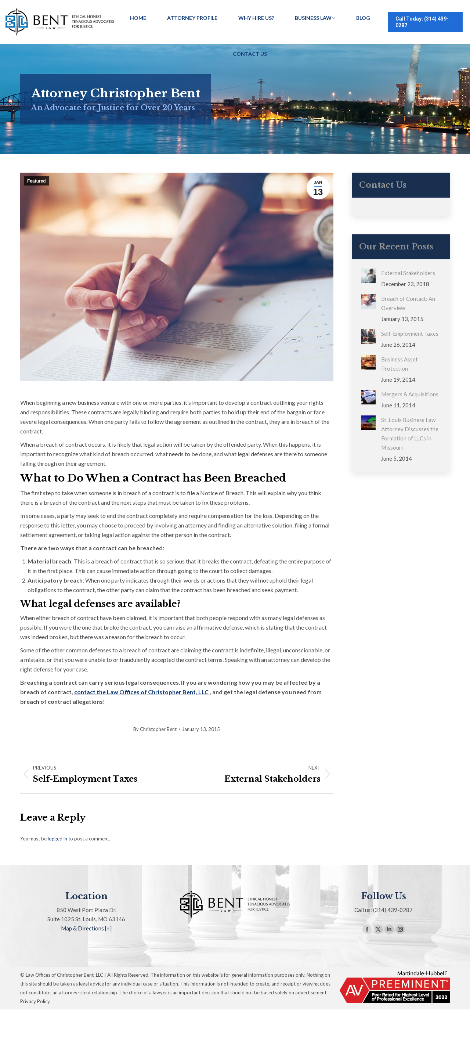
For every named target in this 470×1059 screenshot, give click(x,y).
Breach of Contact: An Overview (408, 303)
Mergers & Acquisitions (409, 394)
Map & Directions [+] (86, 928)
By (155, 729)
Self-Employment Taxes (409, 333)
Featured (36, 181)
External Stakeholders (408, 273)
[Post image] (368, 276)
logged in (57, 839)
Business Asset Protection (399, 364)
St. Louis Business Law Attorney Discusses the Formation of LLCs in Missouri (409, 434)
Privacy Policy (35, 1001)
